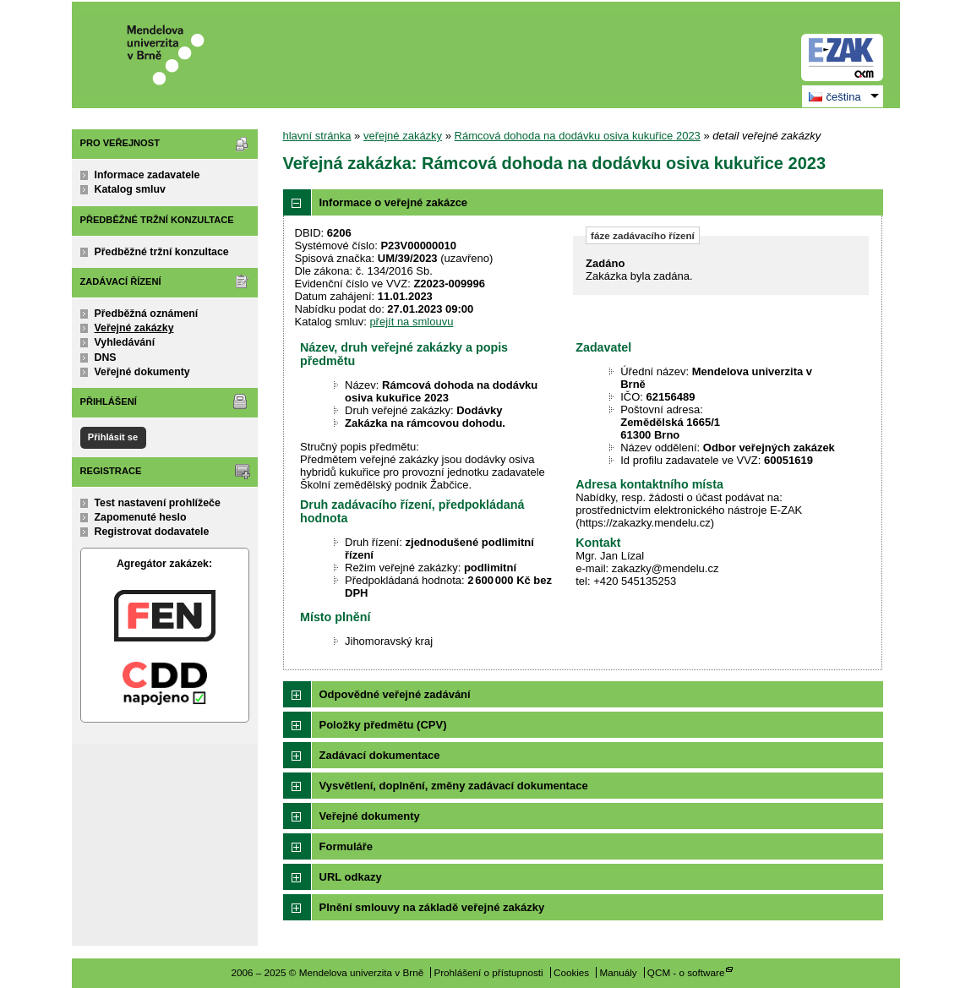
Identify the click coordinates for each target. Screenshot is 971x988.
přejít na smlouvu (411, 321)
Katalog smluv (130, 189)
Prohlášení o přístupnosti (488, 972)
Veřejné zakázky (134, 328)
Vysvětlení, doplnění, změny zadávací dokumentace (453, 785)
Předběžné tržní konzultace (162, 252)
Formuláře (346, 846)
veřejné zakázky (402, 135)
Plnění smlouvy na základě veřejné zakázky (432, 907)
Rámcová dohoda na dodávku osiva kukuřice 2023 (578, 135)
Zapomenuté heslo (141, 517)
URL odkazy (350, 877)
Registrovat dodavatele (152, 532)
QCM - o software (686, 972)
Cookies (571, 972)
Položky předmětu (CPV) (383, 724)
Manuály (617, 972)
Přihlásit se (113, 437)
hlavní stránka (317, 135)
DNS (106, 357)
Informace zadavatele (147, 175)
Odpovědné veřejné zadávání (395, 694)
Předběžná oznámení (147, 313)
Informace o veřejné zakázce (393, 202)
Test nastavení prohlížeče (158, 503)
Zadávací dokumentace (379, 755)
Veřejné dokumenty (142, 372)
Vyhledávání (125, 342)
